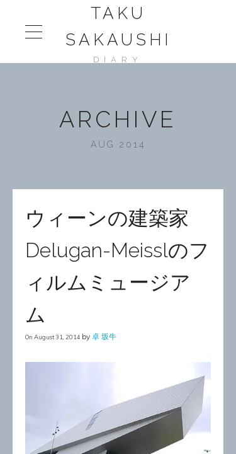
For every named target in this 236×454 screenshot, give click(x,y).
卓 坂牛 (104, 336)
